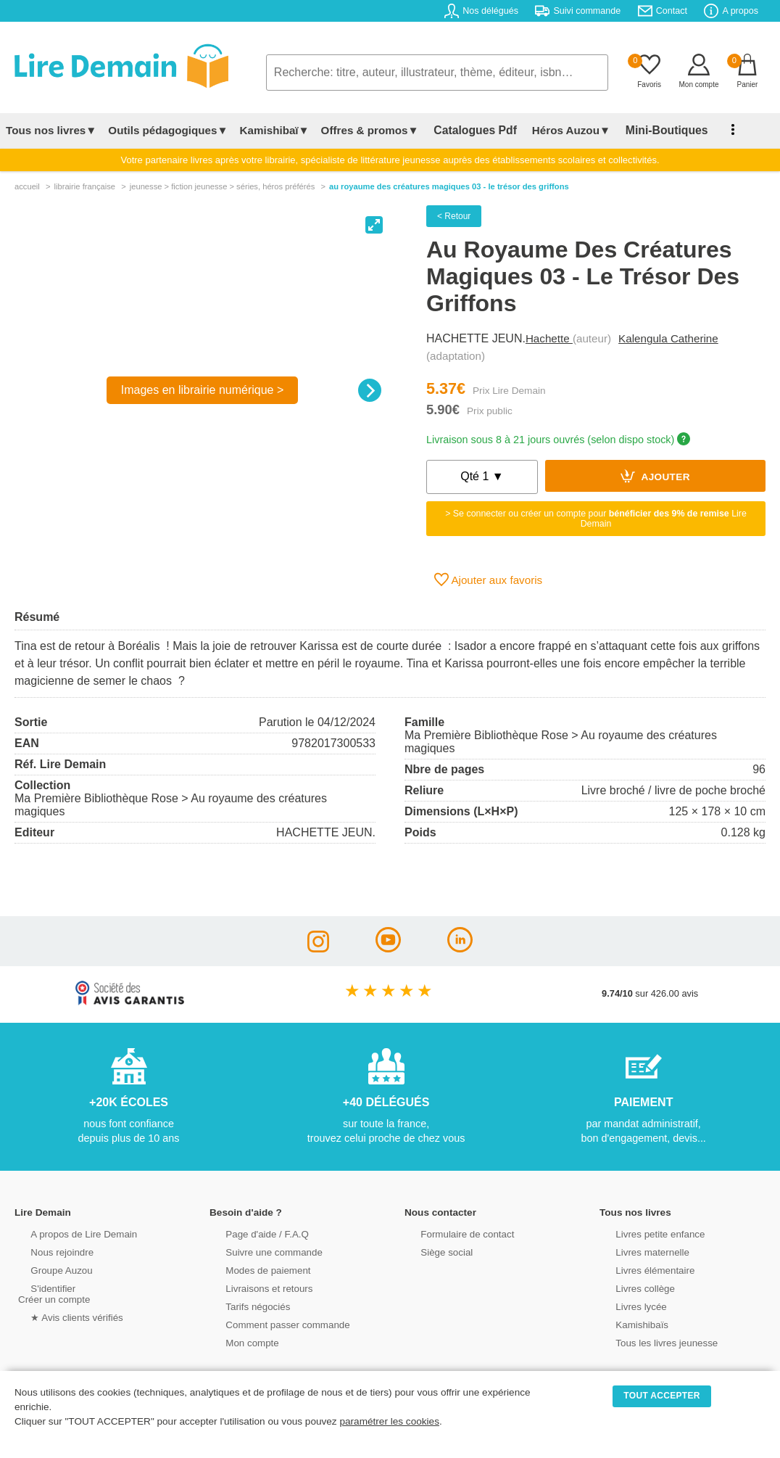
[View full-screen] (374, 225)
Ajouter (655, 476)
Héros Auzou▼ (561, 130)
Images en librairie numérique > (202, 390)
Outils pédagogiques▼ (168, 130)
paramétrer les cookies (389, 1421)
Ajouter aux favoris (488, 579)
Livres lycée (627, 1305)
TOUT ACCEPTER (661, 1396)
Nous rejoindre (48, 1250)
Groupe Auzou (48, 1269)
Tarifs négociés (244, 1305)
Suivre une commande (259, 1250)
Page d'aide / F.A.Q (253, 1232)
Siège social (433, 1250)
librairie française (84, 186)
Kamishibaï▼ (275, 130)
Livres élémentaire (641, 1269)
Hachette (549, 338)
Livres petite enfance (646, 1232)
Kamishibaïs (628, 1323)
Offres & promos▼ (370, 130)
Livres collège (631, 1287)
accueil (27, 186)
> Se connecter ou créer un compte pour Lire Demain (596, 518)
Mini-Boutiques (652, 130)
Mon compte (238, 1341)
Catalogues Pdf (470, 130)
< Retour (453, 216)
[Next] (370, 390)
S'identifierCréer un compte (52, 1292)
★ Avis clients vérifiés (62, 1316)
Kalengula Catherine (668, 338)
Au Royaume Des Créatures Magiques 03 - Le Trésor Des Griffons (449, 186)
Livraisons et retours (254, 1287)
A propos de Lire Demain (69, 1232)
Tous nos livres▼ (51, 130)
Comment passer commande (272, 1323)
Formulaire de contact (453, 1232)
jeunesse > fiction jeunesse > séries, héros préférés (222, 186)
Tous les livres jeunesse (652, 1341)
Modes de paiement (253, 1269)
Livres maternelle (638, 1250)
